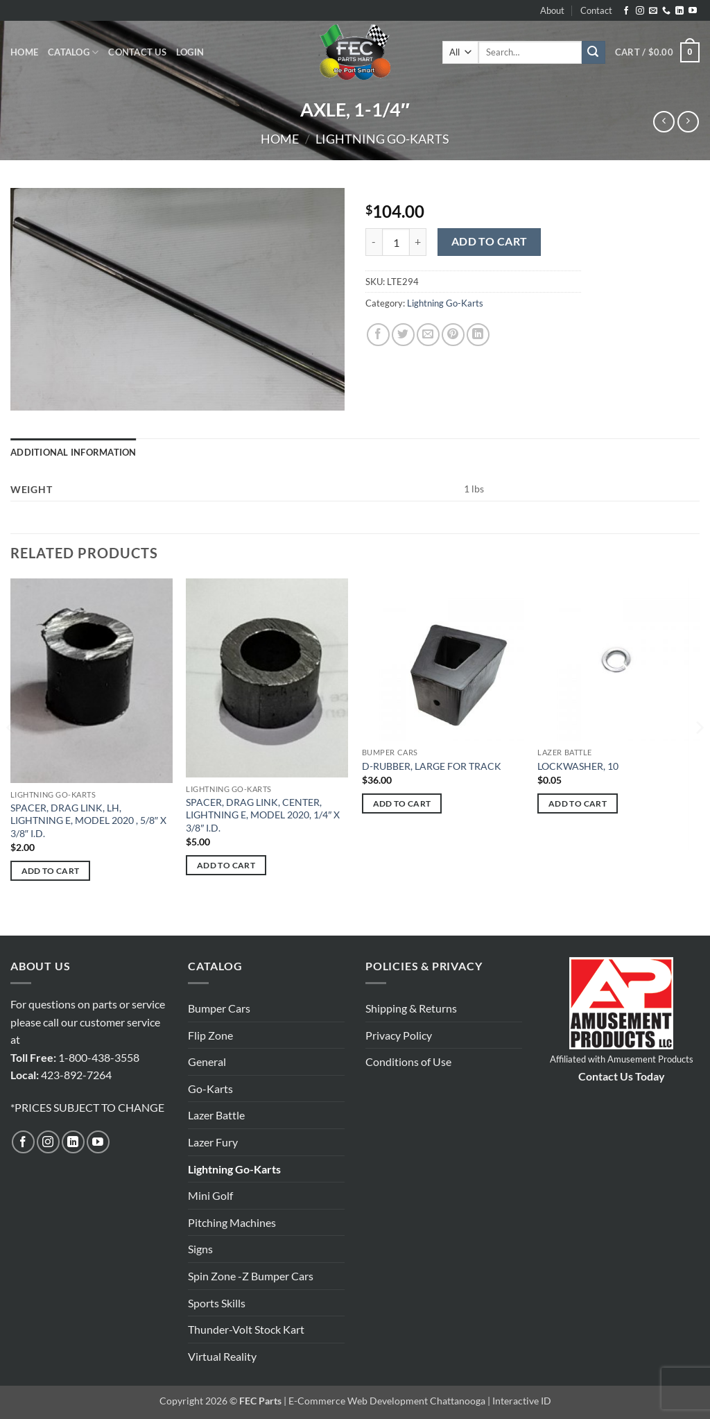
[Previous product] (688, 121)
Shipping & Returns (411, 1008)
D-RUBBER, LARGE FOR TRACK (431, 766)
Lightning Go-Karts (382, 138)
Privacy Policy (398, 1035)
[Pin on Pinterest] (453, 334)
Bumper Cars (219, 1008)
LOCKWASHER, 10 (577, 766)
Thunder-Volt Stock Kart (246, 1329)
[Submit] (593, 52)
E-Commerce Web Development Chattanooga (386, 1401)
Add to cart (489, 241)
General (207, 1061)
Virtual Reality (222, 1356)
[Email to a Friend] (428, 334)
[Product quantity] (396, 242)
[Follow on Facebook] (626, 11)
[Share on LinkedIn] (478, 334)
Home (24, 52)
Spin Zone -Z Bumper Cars (250, 1275)
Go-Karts (210, 1088)
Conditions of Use (408, 1061)
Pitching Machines (232, 1222)
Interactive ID (521, 1401)
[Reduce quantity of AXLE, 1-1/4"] (373, 242)
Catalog (73, 52)
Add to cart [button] (50, 870)
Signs (200, 1248)
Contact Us (137, 52)
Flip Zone (210, 1035)
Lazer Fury (213, 1142)
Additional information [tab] (73, 452)
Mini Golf (210, 1195)
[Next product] (664, 121)
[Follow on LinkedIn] (679, 11)
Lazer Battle (216, 1114)
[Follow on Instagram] (640, 11)
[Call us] (666, 11)
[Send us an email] (653, 11)
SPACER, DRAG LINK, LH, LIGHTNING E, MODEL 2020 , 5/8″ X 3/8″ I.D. (88, 820)
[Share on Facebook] (378, 334)
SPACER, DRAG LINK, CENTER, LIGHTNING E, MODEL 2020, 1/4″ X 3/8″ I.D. (263, 815)
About (552, 10)
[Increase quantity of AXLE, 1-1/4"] (418, 242)
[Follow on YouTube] (693, 11)
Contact (596, 10)
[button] (190, 52)
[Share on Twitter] (403, 334)
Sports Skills (216, 1302)
